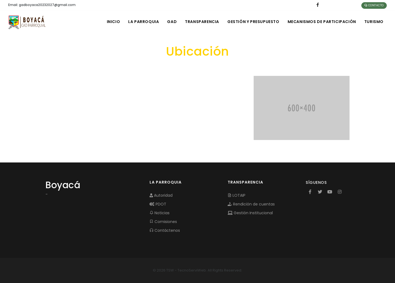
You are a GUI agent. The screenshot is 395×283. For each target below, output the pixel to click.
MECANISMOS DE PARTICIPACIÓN (322, 21)
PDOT (158, 204)
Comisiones (163, 221)
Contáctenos (165, 230)
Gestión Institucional (250, 213)
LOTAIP (236, 195)
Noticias (160, 213)
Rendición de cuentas (251, 204)
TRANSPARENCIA (202, 21)
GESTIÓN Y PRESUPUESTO (253, 21)
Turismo (373, 21)
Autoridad (161, 195)
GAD (172, 21)
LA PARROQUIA (143, 21)
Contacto (374, 5)
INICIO (113, 21)
